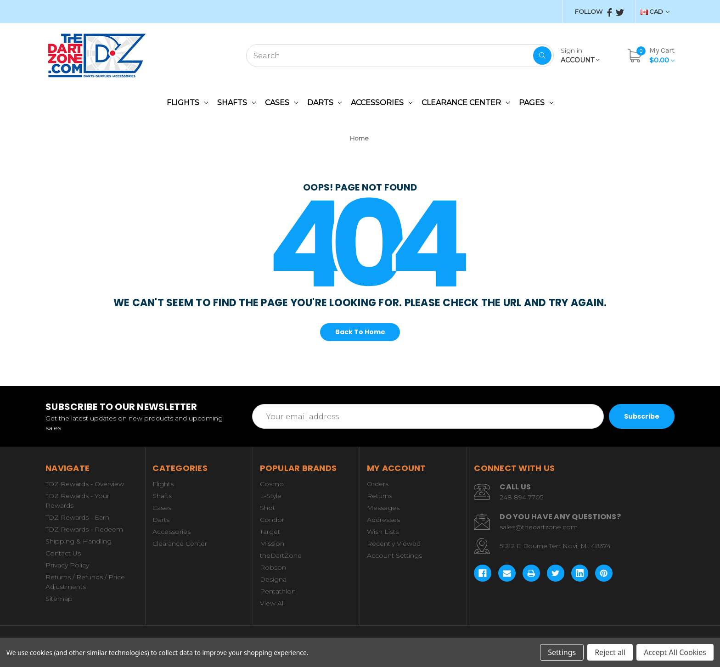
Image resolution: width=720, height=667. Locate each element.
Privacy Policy (67, 565)
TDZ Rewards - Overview (84, 484)
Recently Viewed (394, 543)
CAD (655, 11)
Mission (272, 543)
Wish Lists (383, 531)
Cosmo (272, 484)
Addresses (383, 520)
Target (270, 531)
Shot (267, 508)
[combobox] (400, 55)
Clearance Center (466, 102)
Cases (281, 102)
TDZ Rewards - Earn (77, 517)
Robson (273, 567)
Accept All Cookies (675, 652)
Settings (562, 652)
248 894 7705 (521, 497)
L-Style (270, 496)
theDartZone (281, 555)
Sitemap (59, 598)
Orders (377, 484)
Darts (324, 102)
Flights (187, 102)
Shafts (236, 102)
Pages (536, 102)
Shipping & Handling (78, 541)
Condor (272, 520)
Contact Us (63, 553)
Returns (379, 496)
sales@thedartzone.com (539, 527)
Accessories (381, 102)
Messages (383, 508)
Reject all (610, 652)
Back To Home (360, 331)
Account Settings (394, 555)
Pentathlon (278, 591)
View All (272, 603)
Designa (273, 579)
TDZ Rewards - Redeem (84, 529)
